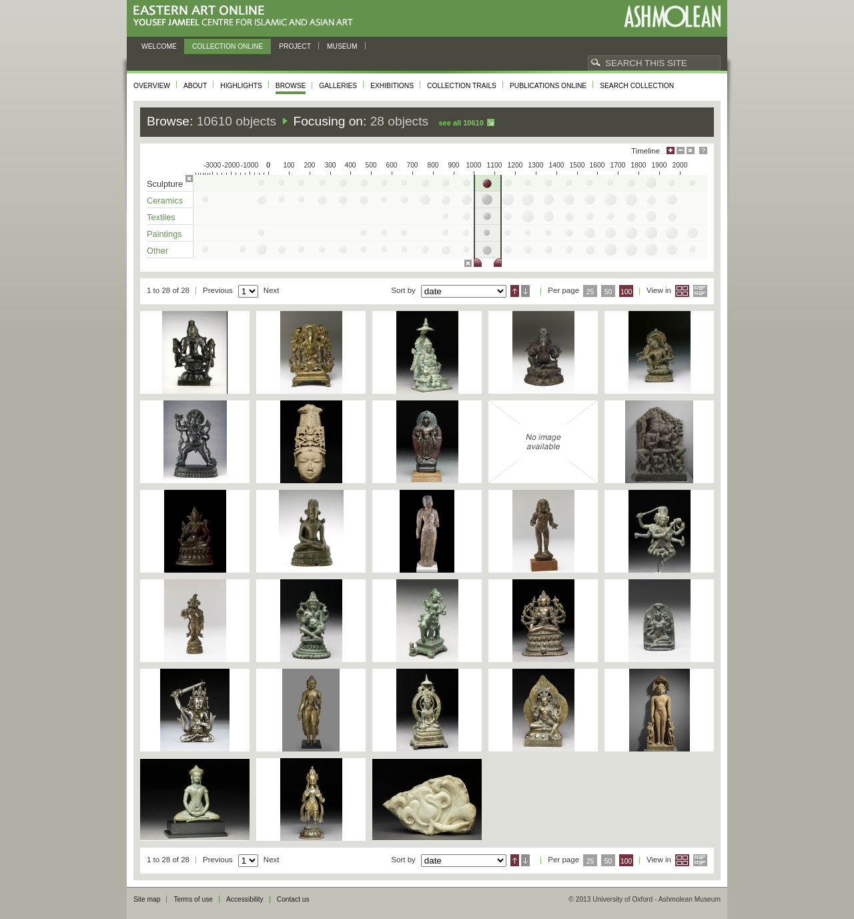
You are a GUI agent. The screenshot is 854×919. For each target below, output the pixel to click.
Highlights (241, 85)
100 (626, 292)
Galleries (338, 85)
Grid (682, 291)
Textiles (161, 217)
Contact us (293, 899)
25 (590, 292)
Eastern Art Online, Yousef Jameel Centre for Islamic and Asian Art (246, 16)
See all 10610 (460, 123)
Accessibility (245, 899)
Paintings (164, 234)
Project (295, 46)
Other (157, 251)
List (700, 291)
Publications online (548, 85)
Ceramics (165, 201)
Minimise (681, 150)
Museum (342, 46)
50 (608, 292)
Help (703, 150)
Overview (151, 85)
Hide (691, 150)
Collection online (227, 46)
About (195, 85)
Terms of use (193, 899)
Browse (291, 85)
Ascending (514, 291)
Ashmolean (672, 16)
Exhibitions (392, 85)
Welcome (159, 46)
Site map (146, 899)
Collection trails (461, 85)
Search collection (637, 85)
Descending (525, 291)
